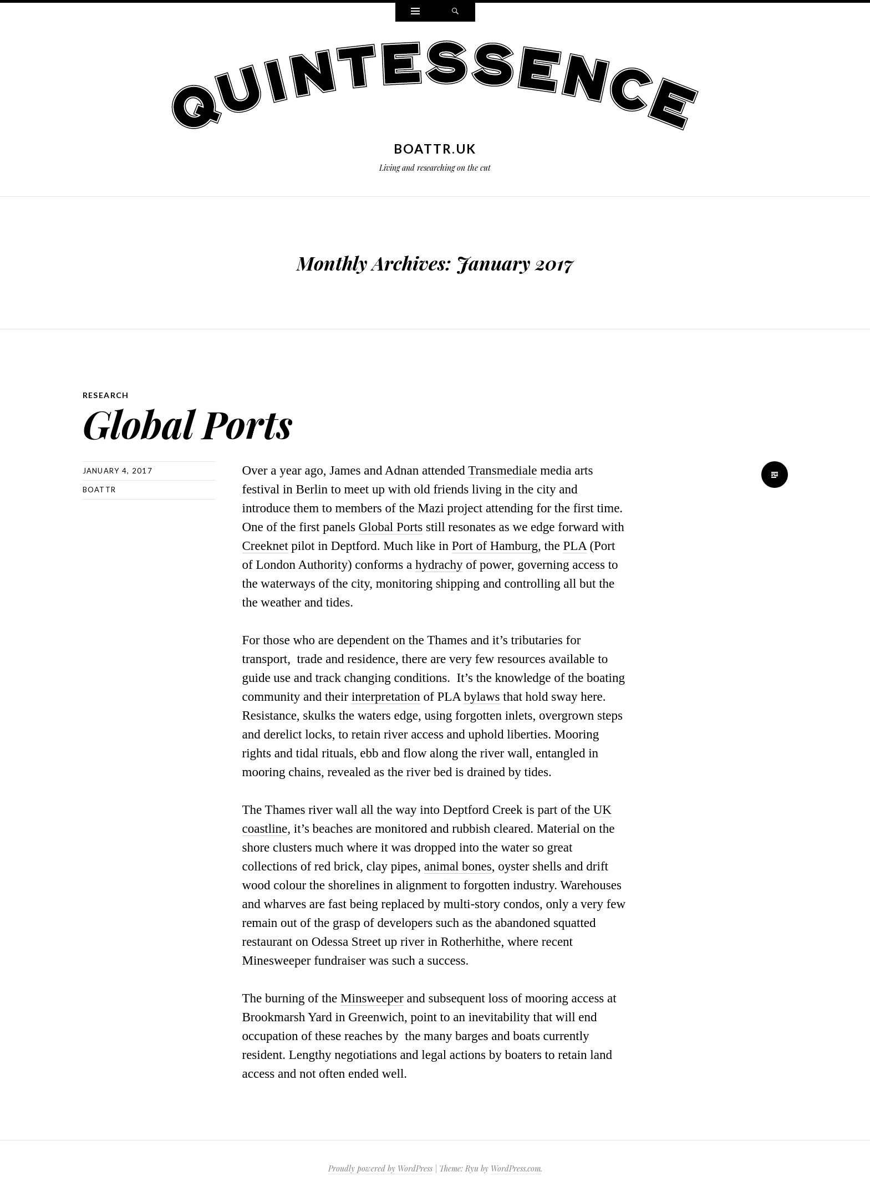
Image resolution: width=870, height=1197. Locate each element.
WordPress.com (516, 1168)
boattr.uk (435, 148)
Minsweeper (372, 998)
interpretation (386, 697)
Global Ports (188, 423)
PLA (574, 546)
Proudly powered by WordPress (380, 1168)
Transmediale (502, 470)
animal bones (458, 866)
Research (106, 395)
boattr (99, 489)
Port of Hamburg (495, 546)
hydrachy (439, 565)
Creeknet (265, 546)
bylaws (482, 697)
